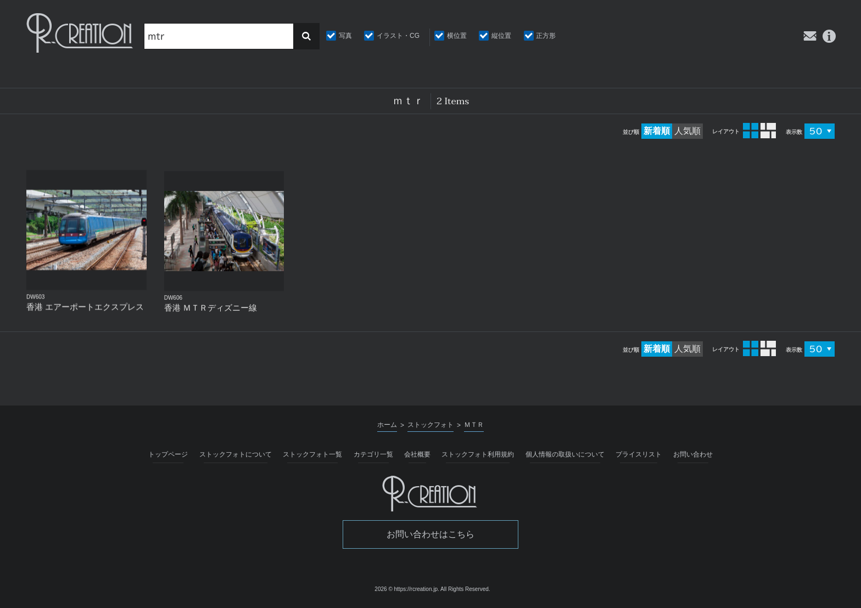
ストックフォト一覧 (312, 454)
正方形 (546, 36)
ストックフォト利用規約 (477, 454)
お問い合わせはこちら (430, 534)
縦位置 (501, 36)
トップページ (168, 454)
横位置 (457, 36)
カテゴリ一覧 (373, 454)
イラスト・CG (398, 36)
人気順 (687, 131)
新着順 (657, 131)
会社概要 (417, 454)
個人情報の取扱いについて (565, 454)
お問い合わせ (693, 454)
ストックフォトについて (235, 454)
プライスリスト (639, 454)
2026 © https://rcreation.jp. (406, 589)
